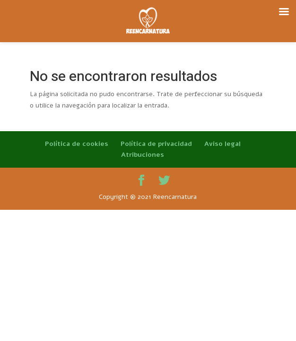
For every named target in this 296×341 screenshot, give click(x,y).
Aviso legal (222, 143)
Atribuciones (142, 154)
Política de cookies (76, 143)
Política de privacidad (156, 143)
